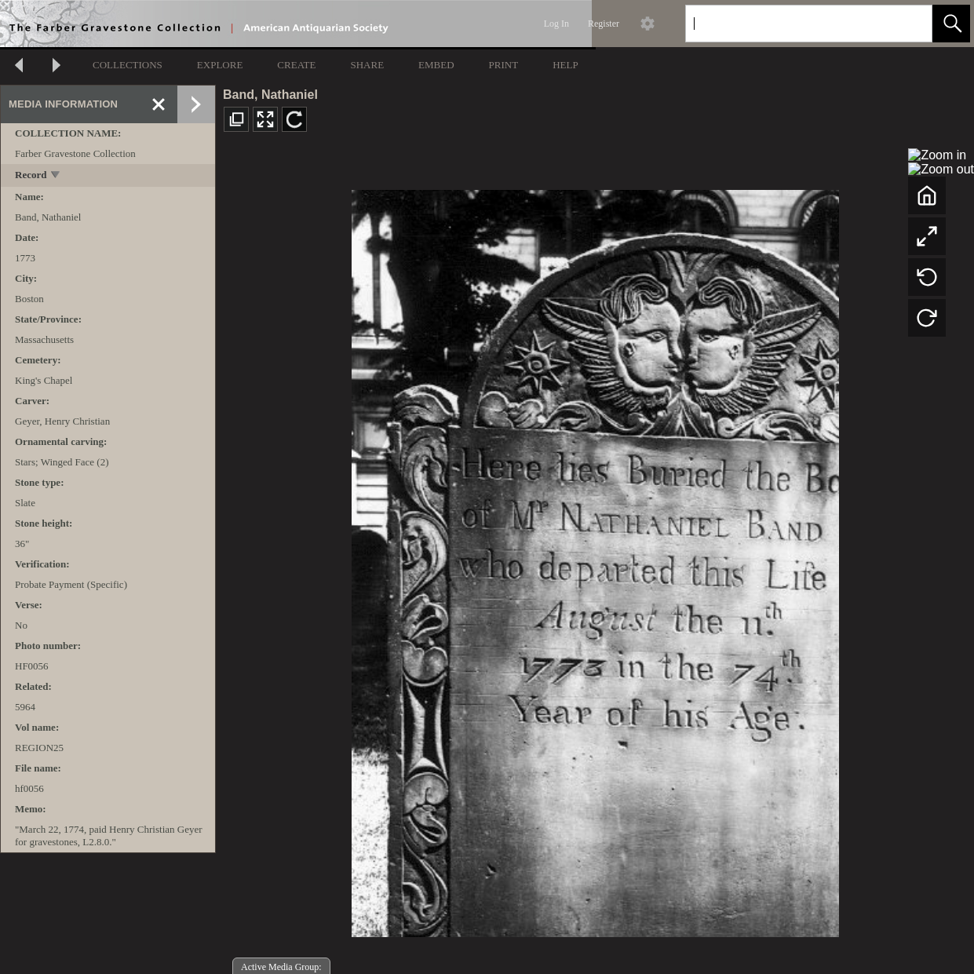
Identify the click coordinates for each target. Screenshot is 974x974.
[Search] (790, 23)
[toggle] (56, 176)
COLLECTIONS (127, 65)
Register (603, 23)
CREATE (296, 65)
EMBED (436, 65)
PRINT (504, 65)
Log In (556, 23)
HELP (565, 65)
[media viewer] (595, 559)
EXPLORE (220, 65)
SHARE (367, 65)
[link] (908, 23)
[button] (951, 23)
